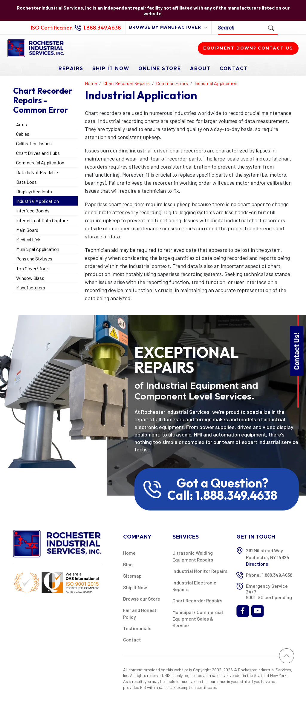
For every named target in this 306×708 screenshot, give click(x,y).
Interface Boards (33, 210)
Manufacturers (30, 287)
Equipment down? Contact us (248, 48)
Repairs (71, 68)
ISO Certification (52, 27)
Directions (257, 564)
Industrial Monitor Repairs (199, 571)
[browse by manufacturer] (169, 27)
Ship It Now (110, 68)
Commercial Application (40, 162)
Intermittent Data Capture (42, 220)
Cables (22, 134)
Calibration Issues (34, 143)
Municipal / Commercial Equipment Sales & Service (197, 618)
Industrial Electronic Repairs (194, 586)
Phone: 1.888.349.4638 (269, 575)
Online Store (159, 68)
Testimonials (137, 628)
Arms (21, 124)
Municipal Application (37, 249)
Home (129, 553)
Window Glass (30, 278)
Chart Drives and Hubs (38, 153)
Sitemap (132, 576)
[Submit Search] (271, 27)
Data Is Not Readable (37, 172)
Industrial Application (37, 201)
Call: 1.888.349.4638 (222, 495)
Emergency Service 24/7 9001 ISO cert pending (269, 591)
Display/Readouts (34, 191)
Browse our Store (141, 598)
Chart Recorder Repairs (197, 600)
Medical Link (28, 239)
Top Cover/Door (32, 268)
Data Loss (26, 182)
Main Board (27, 230)
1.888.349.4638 (102, 27)
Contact (234, 68)
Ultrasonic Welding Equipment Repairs (192, 556)
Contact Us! (296, 351)
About (200, 68)
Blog (128, 564)
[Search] (241, 27)
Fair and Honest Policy (140, 613)
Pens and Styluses (34, 258)
